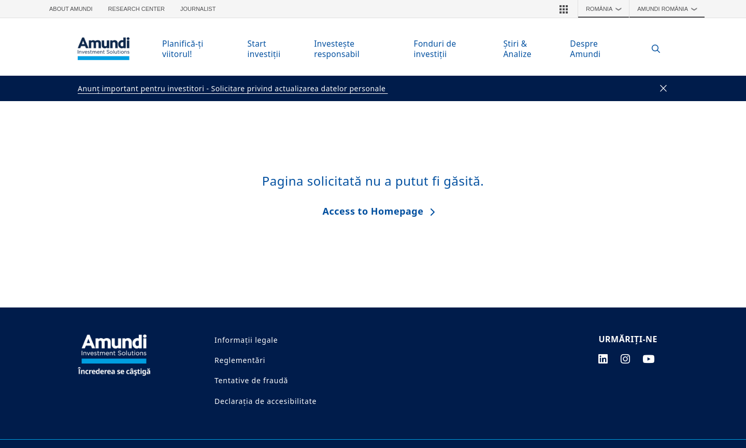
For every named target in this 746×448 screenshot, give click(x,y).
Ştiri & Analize (517, 49)
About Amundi (71, 9)
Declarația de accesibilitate (265, 401)
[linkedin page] (603, 359)
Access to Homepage (373, 211)
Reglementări (239, 360)
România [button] (606, 9)
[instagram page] (625, 359)
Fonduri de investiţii (435, 49)
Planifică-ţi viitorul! (183, 49)
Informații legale (246, 340)
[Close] (663, 88)
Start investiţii (264, 49)
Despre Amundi (585, 49)
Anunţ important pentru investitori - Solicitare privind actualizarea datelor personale (233, 88)
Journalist (198, 9)
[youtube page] (648, 359)
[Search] (650, 49)
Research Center (136, 9)
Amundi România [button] (669, 9)
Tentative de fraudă (251, 380)
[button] (564, 9)
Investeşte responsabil (337, 49)
